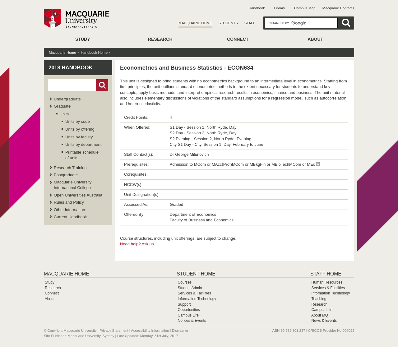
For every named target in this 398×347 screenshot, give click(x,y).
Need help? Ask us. (137, 244)
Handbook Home (94, 52)
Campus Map (304, 8)
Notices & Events (192, 320)
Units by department (83, 144)
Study (82, 39)
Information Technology (197, 299)
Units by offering (80, 129)
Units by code (77, 121)
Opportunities (189, 310)
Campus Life (188, 315)
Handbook (257, 8)
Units (64, 114)
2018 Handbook (71, 68)
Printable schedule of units (82, 155)
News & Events (324, 320)
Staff (250, 23)
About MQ (319, 315)
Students (228, 23)
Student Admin (190, 288)
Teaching (318, 299)
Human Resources (327, 282)
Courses (185, 282)
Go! (102, 85)
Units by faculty (79, 137)
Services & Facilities (194, 293)
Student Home (196, 273)
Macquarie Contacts (338, 8)
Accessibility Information (150, 330)
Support (184, 304)
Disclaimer (180, 330)
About (315, 39)
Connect (237, 39)
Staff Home (325, 273)
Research (160, 39)
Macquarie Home (195, 23)
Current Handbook (70, 217)
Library (279, 8)
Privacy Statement (114, 330)
